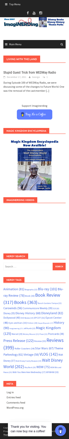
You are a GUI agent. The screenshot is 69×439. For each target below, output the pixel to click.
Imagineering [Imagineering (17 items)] (16, 328)
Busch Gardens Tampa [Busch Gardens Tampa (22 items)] (50, 303)
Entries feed (14, 397)
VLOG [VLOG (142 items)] (48, 354)
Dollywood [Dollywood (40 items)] (11, 317)
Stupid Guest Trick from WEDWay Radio (29, 72)
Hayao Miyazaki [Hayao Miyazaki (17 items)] (45, 323)
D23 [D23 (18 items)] (56, 308)
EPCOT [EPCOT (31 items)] (39, 317)
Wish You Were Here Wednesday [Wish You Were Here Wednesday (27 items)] (29, 372)
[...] (47, 90)
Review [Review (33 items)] (40, 341)
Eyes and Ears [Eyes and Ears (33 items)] (18, 322)
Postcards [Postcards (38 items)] (56, 333)
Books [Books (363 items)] (25, 302)
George (36, 77)
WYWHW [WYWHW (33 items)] (52, 372)
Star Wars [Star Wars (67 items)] (44, 348)
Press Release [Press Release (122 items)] (18, 340)
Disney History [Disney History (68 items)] (28, 313)
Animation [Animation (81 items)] (13, 289)
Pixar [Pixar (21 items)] (43, 334)
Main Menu (15, 44)
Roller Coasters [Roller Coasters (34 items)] (25, 348)
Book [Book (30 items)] (30, 295)
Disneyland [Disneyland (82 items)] (52, 313)
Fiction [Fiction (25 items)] (32, 322)
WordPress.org (15, 407)
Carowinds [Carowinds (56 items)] (12, 308)
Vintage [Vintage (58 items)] (31, 354)
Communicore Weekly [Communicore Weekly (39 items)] (37, 308)
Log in (10, 392)
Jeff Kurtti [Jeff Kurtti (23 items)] (29, 328)
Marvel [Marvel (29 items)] (17, 333)
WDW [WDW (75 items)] (43, 367)
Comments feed (16, 402)
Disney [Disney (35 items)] (9, 313)
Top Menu (14, 4)
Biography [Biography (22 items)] (31, 289)
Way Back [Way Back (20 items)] (30, 367)
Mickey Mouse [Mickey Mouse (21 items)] (31, 334)
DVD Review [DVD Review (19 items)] (27, 318)
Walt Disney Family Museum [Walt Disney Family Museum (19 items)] (29, 361)
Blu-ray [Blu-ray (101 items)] (47, 289)
